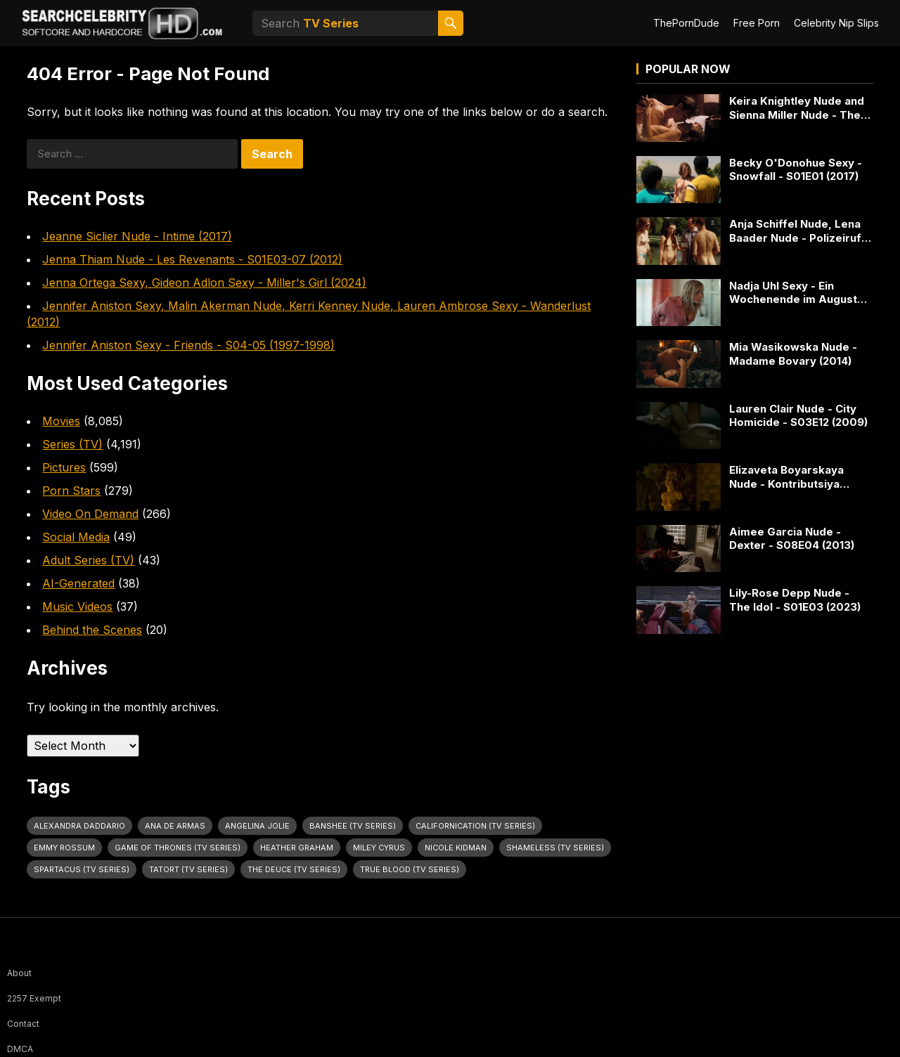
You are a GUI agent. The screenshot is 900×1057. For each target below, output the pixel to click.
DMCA (20, 1049)
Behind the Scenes (92, 630)
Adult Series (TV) (88, 560)
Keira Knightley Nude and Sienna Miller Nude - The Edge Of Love (796, 108)
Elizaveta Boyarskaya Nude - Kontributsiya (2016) (786, 477)
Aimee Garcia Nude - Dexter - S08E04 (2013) (791, 538)
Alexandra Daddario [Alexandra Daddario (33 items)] (79, 826)
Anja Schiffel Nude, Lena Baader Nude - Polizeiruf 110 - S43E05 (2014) (795, 231)
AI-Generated (78, 583)
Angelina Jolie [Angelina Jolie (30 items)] (257, 826)
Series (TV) (72, 444)
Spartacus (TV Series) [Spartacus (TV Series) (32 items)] (81, 869)
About (19, 973)
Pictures (64, 467)
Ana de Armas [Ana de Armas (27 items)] (175, 826)
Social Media (76, 537)
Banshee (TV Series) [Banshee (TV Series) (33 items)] (352, 826)
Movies (61, 421)
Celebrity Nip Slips (836, 23)
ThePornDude (686, 23)
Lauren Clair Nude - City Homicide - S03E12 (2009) (798, 415)
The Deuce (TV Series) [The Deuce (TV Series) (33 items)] (294, 869)
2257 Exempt (34, 998)
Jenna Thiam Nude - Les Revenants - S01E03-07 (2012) (192, 259)
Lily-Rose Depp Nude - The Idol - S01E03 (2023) (795, 600)
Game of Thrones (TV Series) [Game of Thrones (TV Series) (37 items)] (177, 847)
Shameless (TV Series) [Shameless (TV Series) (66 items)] (555, 847)
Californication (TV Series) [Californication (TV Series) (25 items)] (475, 826)
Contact (23, 1023)
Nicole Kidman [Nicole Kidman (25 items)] (456, 847)
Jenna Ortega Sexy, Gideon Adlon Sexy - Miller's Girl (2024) (204, 282)
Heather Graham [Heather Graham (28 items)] (296, 847)
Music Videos (77, 606)
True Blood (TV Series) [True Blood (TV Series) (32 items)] (409, 869)
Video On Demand (90, 514)
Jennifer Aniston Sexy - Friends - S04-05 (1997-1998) (188, 345)
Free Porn (756, 23)
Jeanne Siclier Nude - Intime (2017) (137, 236)
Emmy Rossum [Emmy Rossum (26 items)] (64, 847)
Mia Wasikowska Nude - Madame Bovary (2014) (793, 354)
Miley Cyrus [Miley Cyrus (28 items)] (379, 847)
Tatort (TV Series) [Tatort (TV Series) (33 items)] (188, 869)
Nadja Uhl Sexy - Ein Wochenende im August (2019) (793, 292)
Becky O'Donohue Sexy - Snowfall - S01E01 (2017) (795, 169)
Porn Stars (71, 491)
